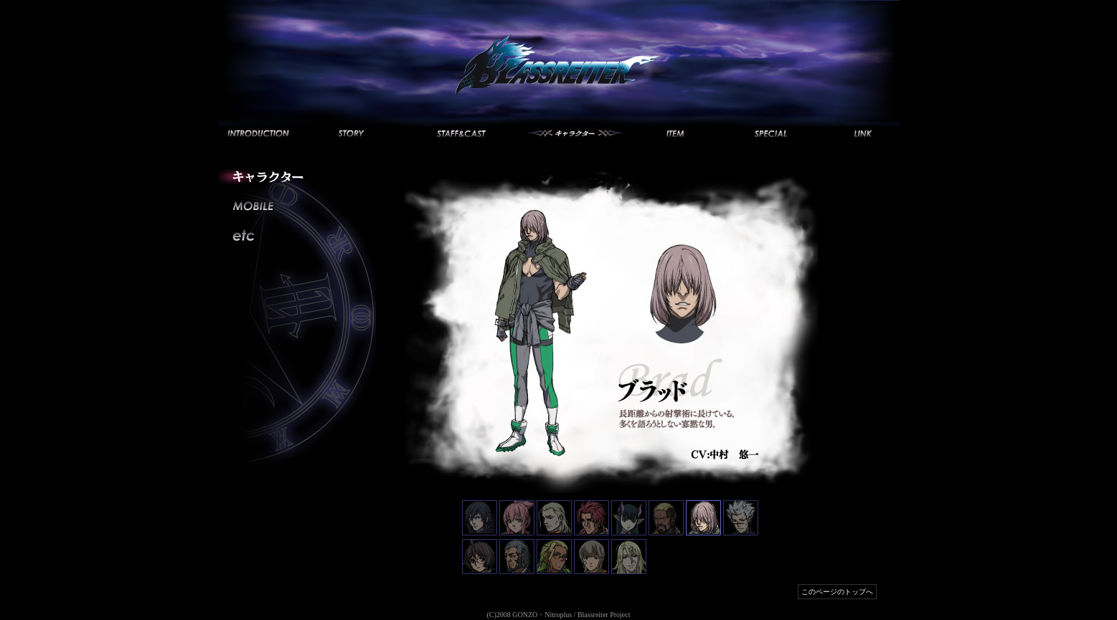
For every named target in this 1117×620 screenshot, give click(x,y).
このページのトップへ (837, 592)
